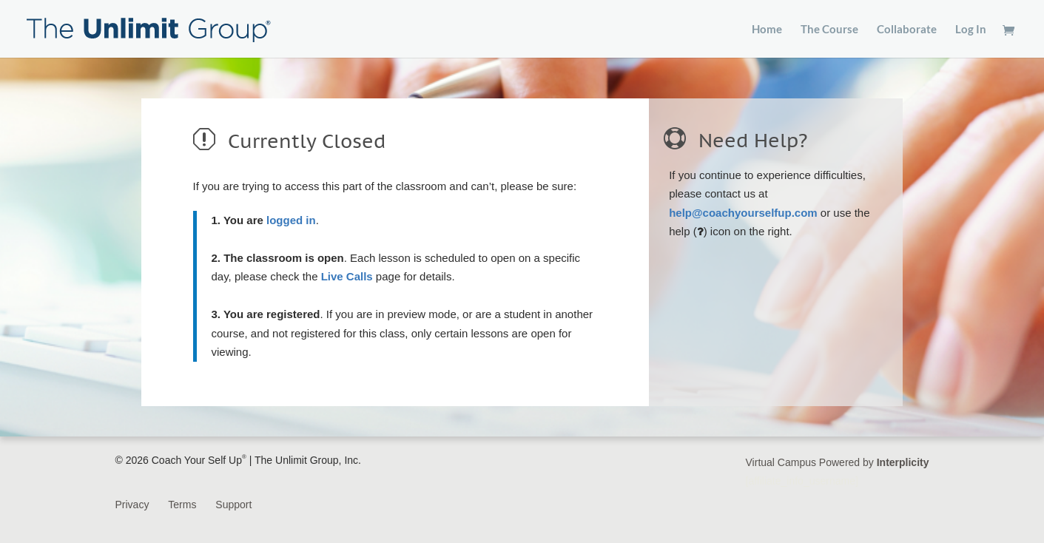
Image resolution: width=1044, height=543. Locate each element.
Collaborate (907, 30)
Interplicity (903, 462)
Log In (970, 30)
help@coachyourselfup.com (743, 212)
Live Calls (347, 276)
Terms (182, 504)
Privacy (132, 504)
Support (233, 504)
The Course (829, 30)
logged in (291, 220)
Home (767, 30)
